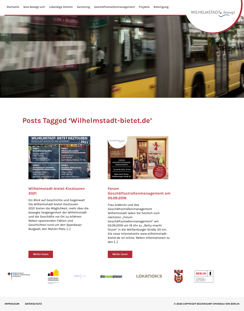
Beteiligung (161, 7)
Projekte (144, 7)
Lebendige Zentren (61, 7)
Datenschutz (33, 303)
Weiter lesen (40, 254)
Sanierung (83, 7)
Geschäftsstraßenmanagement (114, 7)
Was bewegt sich (34, 7)
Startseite (13, 7)
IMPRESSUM (12, 303)
